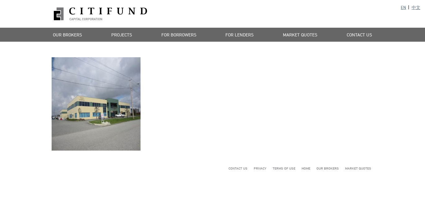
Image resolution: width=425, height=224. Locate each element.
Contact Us (359, 34)
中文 (416, 7)
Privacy (260, 168)
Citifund (100, 14)
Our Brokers (67, 34)
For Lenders (239, 34)
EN (403, 7)
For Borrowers (178, 34)
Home (306, 168)
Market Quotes (300, 34)
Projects (121, 34)
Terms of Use (284, 168)
